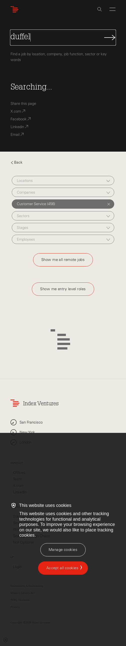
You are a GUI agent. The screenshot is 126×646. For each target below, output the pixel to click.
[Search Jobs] (63, 37)
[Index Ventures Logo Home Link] (16, 9)
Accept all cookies (62, 568)
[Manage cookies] (63, 549)
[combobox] (63, 180)
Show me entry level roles (63, 289)
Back (17, 162)
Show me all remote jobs (63, 259)
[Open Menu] (112, 9)
